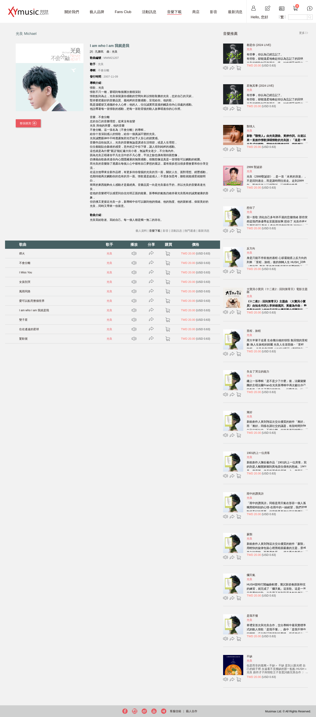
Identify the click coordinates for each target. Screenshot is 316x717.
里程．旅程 (254, 330)
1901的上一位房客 (258, 452)
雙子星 (23, 319)
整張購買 (28, 123)
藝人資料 (141, 230)
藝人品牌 (97, 12)
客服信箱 (175, 711)
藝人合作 (191, 711)
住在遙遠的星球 (29, 329)
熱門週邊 (190, 230)
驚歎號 (23, 338)
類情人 (251, 126)
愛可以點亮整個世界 (32, 300)
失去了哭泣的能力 (258, 371)
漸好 (249, 412)
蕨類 (249, 534)
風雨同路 (24, 291)
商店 (196, 12)
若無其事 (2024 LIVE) (260, 85)
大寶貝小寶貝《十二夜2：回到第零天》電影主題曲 (277, 290)
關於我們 (71, 12)
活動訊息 (149, 12)
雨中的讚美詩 (255, 493)
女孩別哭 (24, 281)
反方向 (251, 248)
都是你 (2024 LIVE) (259, 45)
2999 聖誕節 (254, 167)
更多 (302, 32)
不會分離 (24, 263)
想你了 (251, 207)
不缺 (249, 656)
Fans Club (123, 12)
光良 (109, 253)
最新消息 (235, 12)
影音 (213, 12)
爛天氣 (251, 575)
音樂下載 (174, 12)
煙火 (22, 253)
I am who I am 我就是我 (34, 310)
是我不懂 (252, 615)
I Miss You (25, 272)
